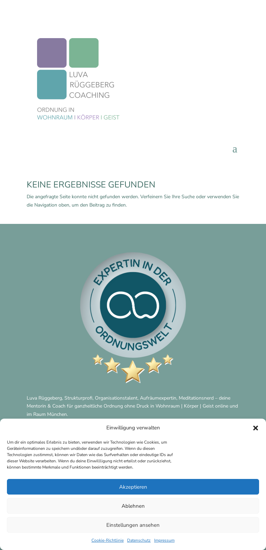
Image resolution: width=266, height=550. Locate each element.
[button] (255, 428)
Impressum (164, 540)
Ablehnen (133, 506)
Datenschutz (139, 540)
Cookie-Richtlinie (107, 540)
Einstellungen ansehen (133, 525)
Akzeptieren (133, 486)
